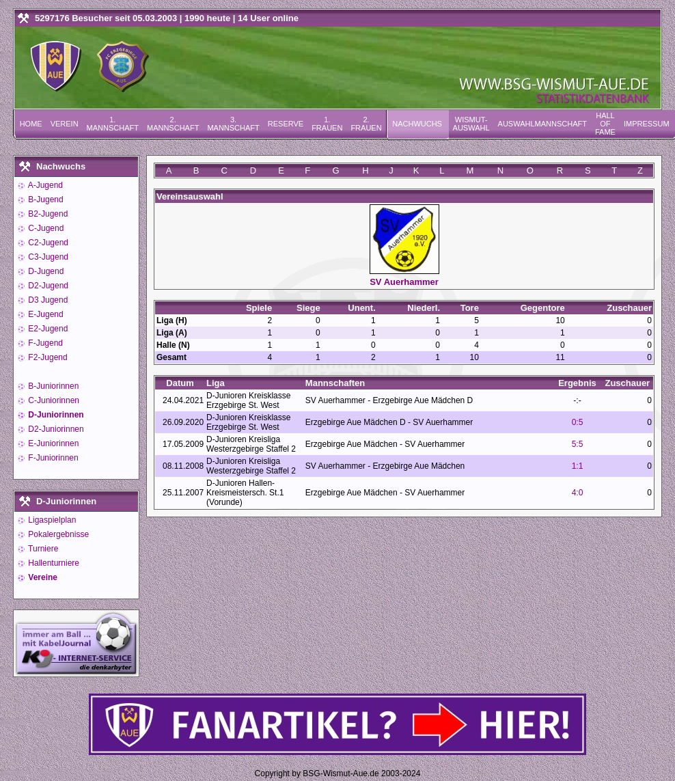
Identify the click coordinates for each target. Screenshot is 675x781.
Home (31, 124)
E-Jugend (45, 314)
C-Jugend (45, 228)
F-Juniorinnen (52, 458)
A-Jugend (44, 185)
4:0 (577, 492)
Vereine (41, 577)
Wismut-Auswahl (471, 123)
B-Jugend (45, 199)
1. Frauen (327, 123)
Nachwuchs (417, 124)
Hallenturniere (52, 563)
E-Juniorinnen (52, 443)
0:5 (577, 422)
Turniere (42, 548)
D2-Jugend (47, 285)
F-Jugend (44, 343)
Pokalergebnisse (57, 534)
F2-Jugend (47, 357)
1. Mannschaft (113, 123)
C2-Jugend (47, 242)
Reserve (285, 124)
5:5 (577, 444)
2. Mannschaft (173, 123)
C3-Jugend (47, 257)
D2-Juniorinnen (55, 429)
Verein (65, 124)
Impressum (647, 124)
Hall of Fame (605, 123)
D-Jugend (45, 271)
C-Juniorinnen (52, 400)
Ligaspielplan (51, 520)
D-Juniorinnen (55, 415)
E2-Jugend (47, 328)
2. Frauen (365, 123)
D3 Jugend (47, 300)
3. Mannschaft (233, 123)
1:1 (577, 466)
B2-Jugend (47, 214)
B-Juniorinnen (52, 386)
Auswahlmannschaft (542, 124)
